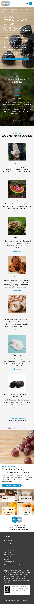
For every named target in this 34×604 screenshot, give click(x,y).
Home (4, 10)
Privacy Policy (8, 544)
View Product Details (12, 485)
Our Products (12, 10)
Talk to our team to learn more (16, 59)
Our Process (8, 540)
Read (17, 175)
